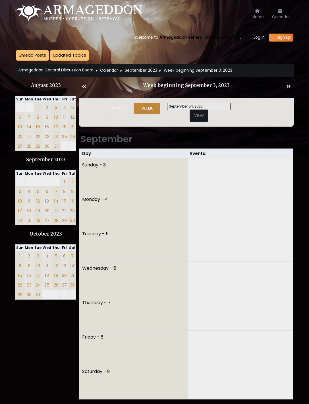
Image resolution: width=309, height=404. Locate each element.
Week (147, 108)
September (106, 139)
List (94, 108)
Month (119, 108)
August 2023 (46, 85)
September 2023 (46, 160)
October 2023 (46, 234)
